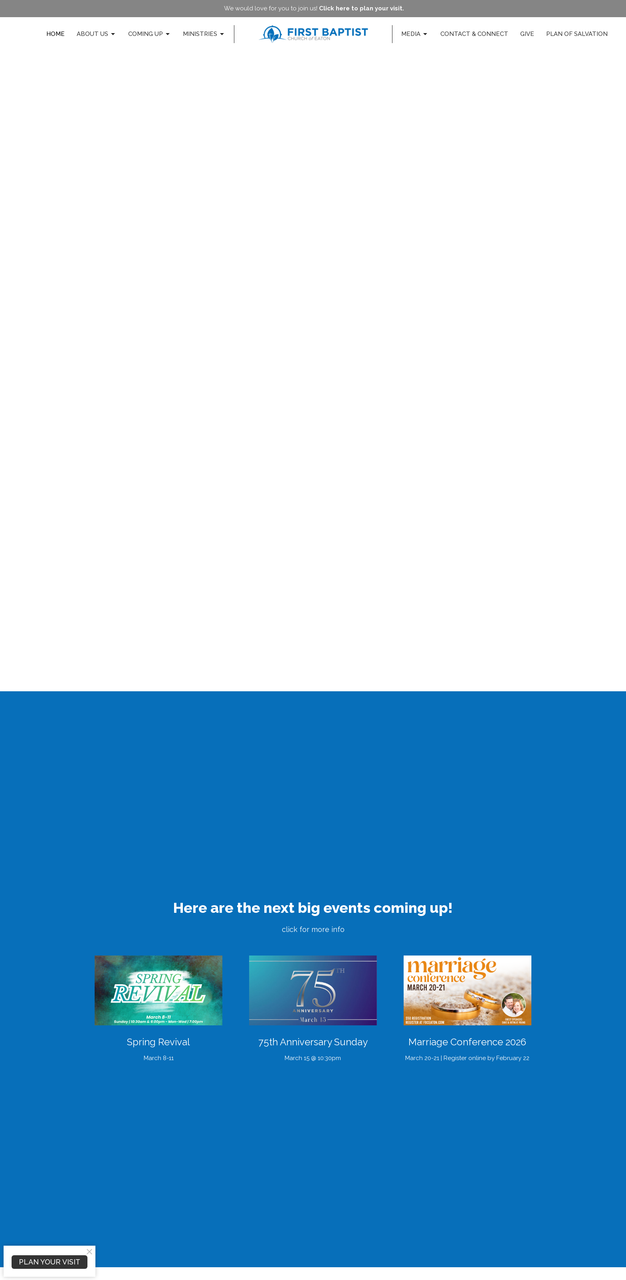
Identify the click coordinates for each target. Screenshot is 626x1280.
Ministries (204, 34)
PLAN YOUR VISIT (49, 1262)
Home (55, 34)
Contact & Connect (474, 34)
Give (527, 34)
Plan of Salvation (577, 34)
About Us (96, 34)
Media (414, 34)
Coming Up (149, 34)
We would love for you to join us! (314, 8)
